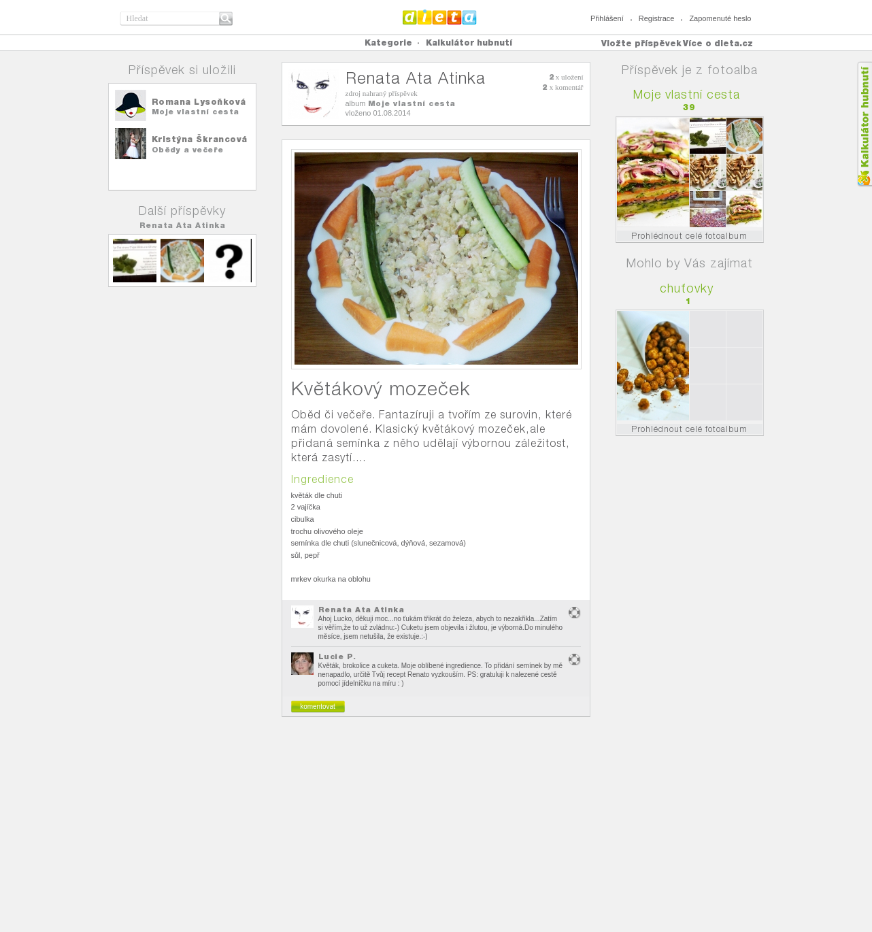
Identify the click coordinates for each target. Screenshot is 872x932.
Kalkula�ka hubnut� (864, 124)
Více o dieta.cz (718, 43)
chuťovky (687, 288)
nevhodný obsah (575, 612)
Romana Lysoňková (199, 102)
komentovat (317, 706)
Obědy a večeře (188, 149)
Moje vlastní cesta (195, 111)
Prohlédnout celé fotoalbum (689, 236)
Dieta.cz (440, 17)
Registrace (657, 18)
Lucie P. (337, 656)
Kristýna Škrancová (200, 139)
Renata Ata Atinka (182, 225)
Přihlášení (607, 18)
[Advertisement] (436, 830)
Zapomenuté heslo (720, 18)
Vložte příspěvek (641, 43)
